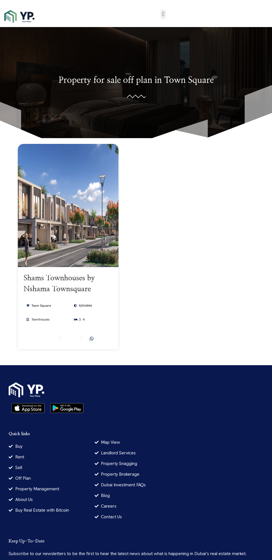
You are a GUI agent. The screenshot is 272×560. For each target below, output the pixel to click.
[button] (163, 14)
